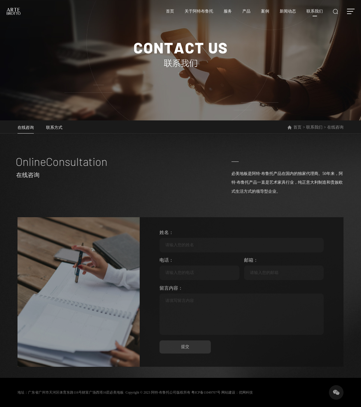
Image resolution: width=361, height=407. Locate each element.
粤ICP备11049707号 (207, 395)
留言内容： (171, 305)
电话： (167, 278)
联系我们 (311, 14)
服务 (224, 14)
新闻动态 (284, 14)
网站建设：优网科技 (239, 395)
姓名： (167, 250)
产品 (243, 14)
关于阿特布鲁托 (195, 14)
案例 (262, 14)
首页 (167, 14)
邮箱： (251, 278)
